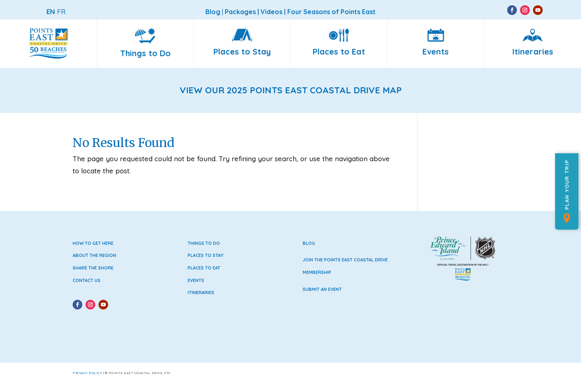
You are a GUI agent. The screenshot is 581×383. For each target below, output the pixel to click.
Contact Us (86, 280)
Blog (309, 243)
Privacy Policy (87, 373)
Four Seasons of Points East (331, 12)
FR (61, 11)
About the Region (94, 255)
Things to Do (204, 243)
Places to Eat (204, 268)
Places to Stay (206, 255)
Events (196, 280)
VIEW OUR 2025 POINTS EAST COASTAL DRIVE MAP (291, 90)
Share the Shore (93, 268)
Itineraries (201, 292)
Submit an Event (322, 289)
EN (50, 11)
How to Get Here (93, 243)
